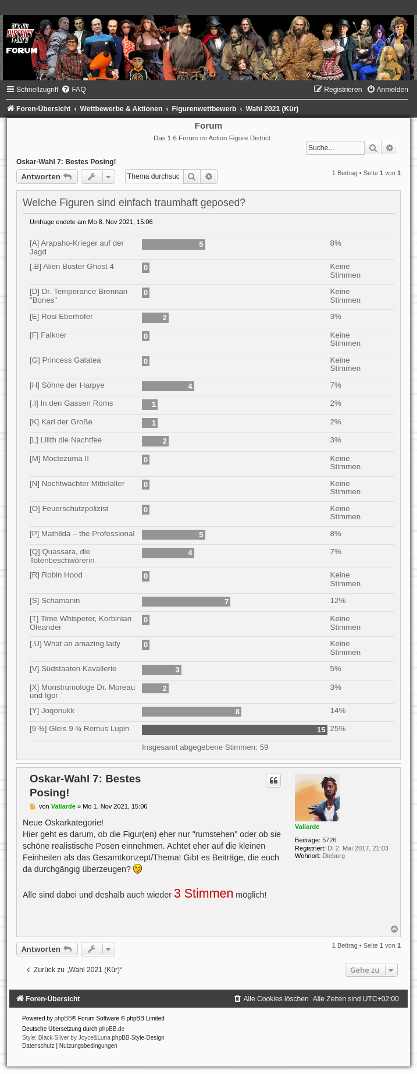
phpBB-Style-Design (138, 1037)
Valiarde (307, 826)
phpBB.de (111, 1029)
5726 (329, 839)
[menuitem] (73, 90)
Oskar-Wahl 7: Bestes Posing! (66, 162)
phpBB (63, 1018)
